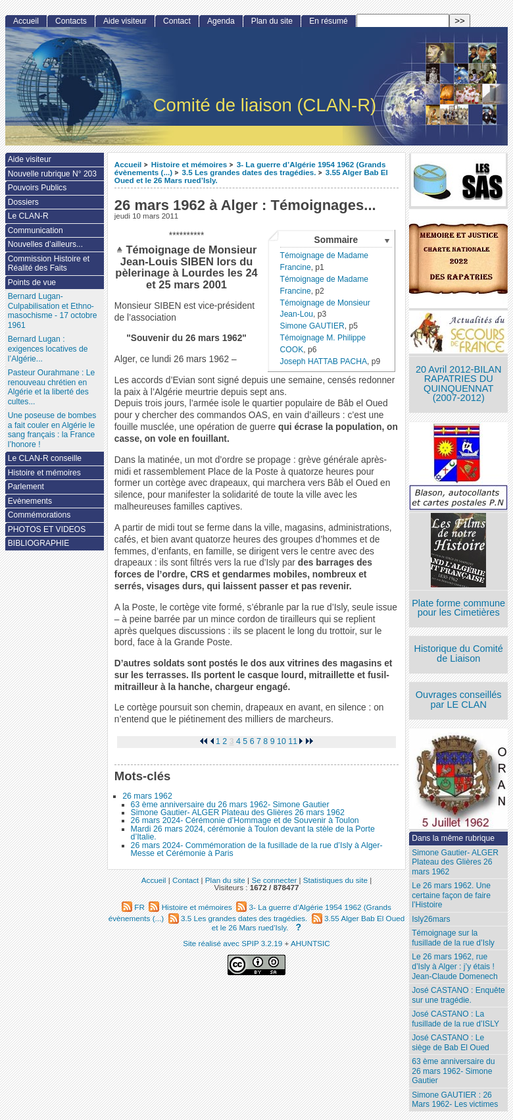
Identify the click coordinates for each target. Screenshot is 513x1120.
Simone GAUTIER (312, 326)
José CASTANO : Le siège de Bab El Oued (450, 1042)
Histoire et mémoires (189, 164)
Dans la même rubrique (453, 838)
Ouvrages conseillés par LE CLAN (459, 699)
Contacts (71, 21)
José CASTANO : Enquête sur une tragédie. (458, 995)
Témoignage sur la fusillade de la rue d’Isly (453, 937)
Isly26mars (431, 919)
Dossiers (23, 202)
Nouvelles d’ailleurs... (45, 244)
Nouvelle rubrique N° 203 (52, 173)
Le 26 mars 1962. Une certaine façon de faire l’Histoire (451, 895)
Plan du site (272, 21)
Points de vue (32, 282)
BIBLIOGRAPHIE (38, 543)
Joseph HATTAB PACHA (323, 361)
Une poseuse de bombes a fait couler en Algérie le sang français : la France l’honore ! (52, 430)
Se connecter (274, 880)
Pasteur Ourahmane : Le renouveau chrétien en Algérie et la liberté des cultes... (51, 387)
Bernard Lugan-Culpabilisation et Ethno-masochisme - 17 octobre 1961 (52, 311)
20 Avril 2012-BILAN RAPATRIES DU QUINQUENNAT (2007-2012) (458, 384)
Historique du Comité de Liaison (458, 653)
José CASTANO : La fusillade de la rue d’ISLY (455, 1018)
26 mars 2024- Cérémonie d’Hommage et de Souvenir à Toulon (245, 820)
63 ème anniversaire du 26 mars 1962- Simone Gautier (230, 804)
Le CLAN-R (28, 216)
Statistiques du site (335, 880)
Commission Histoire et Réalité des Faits (48, 263)
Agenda (221, 21)
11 (292, 741)
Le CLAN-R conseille (45, 458)
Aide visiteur (125, 21)
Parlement (26, 486)
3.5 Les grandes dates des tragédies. (249, 172)
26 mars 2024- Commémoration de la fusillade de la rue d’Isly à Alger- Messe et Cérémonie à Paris (257, 849)
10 (281, 741)
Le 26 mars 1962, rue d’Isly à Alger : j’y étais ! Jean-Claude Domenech (454, 966)
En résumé (328, 21)
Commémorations (39, 515)
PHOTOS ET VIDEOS (47, 529)
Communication (35, 230)
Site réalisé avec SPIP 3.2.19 (232, 943)
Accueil (128, 164)
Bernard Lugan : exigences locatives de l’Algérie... (48, 348)
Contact (177, 21)
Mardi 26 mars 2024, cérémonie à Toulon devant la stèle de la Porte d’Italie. (253, 832)
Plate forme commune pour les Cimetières (458, 608)
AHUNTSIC (310, 943)
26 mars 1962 (147, 796)
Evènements (30, 501)
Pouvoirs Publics (37, 187)
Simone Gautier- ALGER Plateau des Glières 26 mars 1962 (238, 812)
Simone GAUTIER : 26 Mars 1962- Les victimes (455, 1099)
